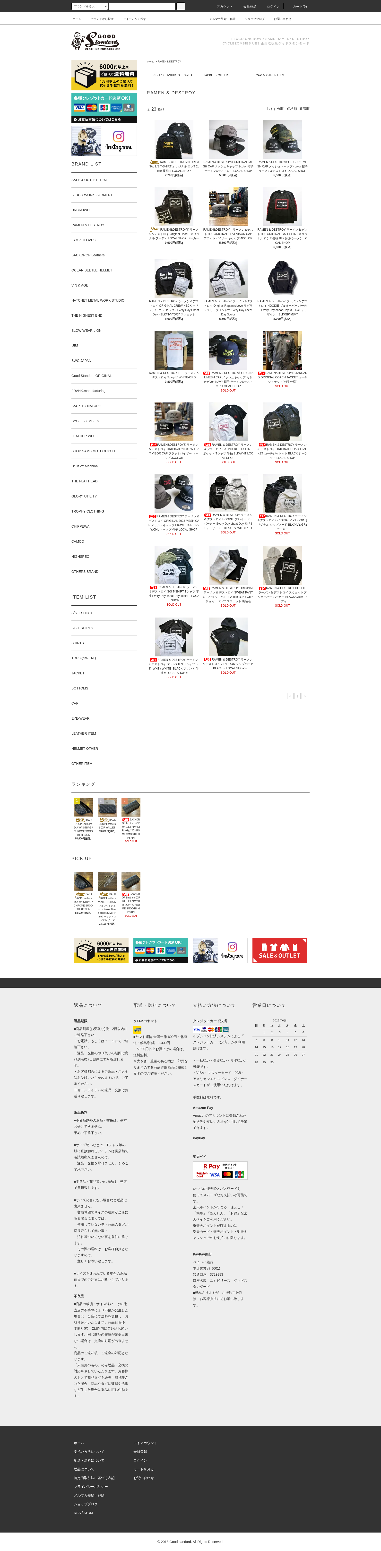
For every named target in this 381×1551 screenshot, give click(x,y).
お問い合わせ (279, 19)
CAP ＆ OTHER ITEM (270, 75)
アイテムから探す (131, 19)
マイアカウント (145, 1443)
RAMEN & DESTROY (169, 61)
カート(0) (297, 6)
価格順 (292, 109)
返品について (84, 1469)
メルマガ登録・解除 (219, 19)
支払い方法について (89, 1452)
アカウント (222, 6)
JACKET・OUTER (216, 75)
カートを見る (143, 1469)
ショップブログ (252, 19)
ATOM (88, 1513)
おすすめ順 (275, 109)
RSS (77, 1513)
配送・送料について (89, 1460)
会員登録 (247, 6)
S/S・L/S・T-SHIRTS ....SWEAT (173, 75)
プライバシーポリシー (91, 1487)
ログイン (270, 6)
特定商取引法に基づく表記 (94, 1478)
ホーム (77, 19)
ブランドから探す (99, 19)
